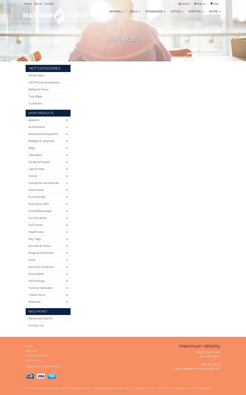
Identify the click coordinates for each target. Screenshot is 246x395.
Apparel (117, 13)
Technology (36, 281)
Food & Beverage (40, 211)
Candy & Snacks (39, 162)
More (214, 13)
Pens (31, 260)
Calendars (35, 155)
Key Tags (34, 239)
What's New (36, 75)
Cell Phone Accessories (44, 82)
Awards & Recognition (43, 134)
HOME (29, 346)
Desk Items (36, 190)
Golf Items (35, 225)
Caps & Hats (36, 169)
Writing (196, 13)
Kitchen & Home (39, 246)
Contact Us (35, 325)
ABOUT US (32, 350)
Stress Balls (36, 274)
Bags (135, 13)
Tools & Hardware (40, 288)
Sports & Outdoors (41, 267)
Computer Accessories (43, 183)
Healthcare (36, 232)
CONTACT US (33, 360)
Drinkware (155, 13)
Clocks (32, 176)
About (38, 3)
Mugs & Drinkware (41, 253)
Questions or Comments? (43, 366)
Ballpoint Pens (38, 89)
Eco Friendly (36, 197)
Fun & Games (37, 218)
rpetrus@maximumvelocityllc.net (197, 368)
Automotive (36, 127)
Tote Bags (35, 96)
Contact (49, 3)
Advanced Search (40, 318)
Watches (34, 302)
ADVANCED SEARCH (37, 355)
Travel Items (36, 295)
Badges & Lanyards (41, 141)
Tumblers (35, 103)
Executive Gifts (38, 204)
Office (176, 13)
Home (28, 3)
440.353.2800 (211, 364)
